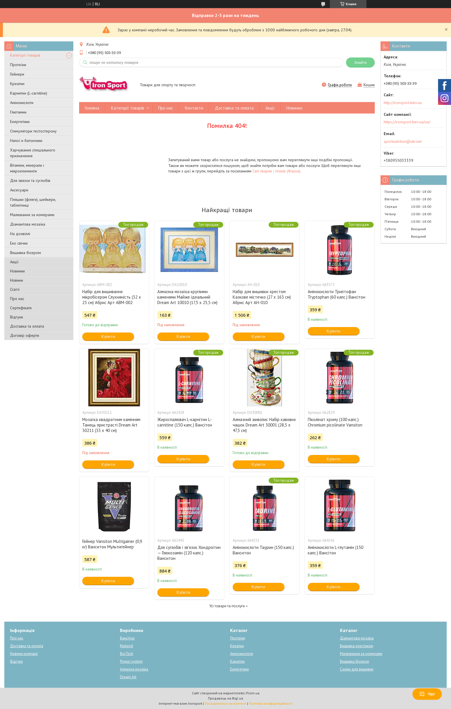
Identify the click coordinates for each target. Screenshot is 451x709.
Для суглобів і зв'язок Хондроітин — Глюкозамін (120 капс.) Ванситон (189, 553)
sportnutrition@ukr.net (403, 141)
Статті (15, 289)
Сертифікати (21, 307)
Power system (131, 661)
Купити (108, 336)
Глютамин (18, 112)
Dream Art (128, 677)
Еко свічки (19, 243)
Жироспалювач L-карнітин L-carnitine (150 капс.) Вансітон (184, 422)
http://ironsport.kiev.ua (403, 102)
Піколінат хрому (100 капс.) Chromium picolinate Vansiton (335, 422)
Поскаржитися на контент (225, 703)
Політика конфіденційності (271, 703)
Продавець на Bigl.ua (225, 698)
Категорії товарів (25, 55)
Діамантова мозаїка (27, 224)
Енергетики (20, 121)
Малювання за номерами (32, 214)
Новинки (17, 271)
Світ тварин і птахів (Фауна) (276, 171)
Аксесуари (19, 190)
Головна (92, 108)
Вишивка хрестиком (356, 645)
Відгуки (16, 317)
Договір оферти (24, 335)
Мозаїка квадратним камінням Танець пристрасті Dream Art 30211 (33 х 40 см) (111, 425)
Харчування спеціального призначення (32, 152)
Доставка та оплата (27, 326)
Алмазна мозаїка (134, 669)
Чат (427, 694)
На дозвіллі (20, 233)
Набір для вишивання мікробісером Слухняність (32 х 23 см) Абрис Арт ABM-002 (111, 297)
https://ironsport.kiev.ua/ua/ (407, 121)
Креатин (17, 83)
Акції (14, 261)
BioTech (126, 653)
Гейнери (17, 74)
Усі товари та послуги (227, 606)
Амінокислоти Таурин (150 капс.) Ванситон (263, 550)
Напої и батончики (26, 140)
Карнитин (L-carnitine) (28, 93)
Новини (16, 280)
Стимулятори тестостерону (33, 131)
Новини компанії (24, 653)
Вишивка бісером (25, 252)
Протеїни (18, 64)
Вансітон (127, 638)
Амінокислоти (21, 102)
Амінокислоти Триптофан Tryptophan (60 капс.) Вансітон (336, 294)
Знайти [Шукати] (360, 62)
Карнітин (237, 661)
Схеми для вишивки (356, 669)
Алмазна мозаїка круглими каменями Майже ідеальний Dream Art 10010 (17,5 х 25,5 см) (187, 297)
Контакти (194, 108)
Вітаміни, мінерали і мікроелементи (27, 168)
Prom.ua (252, 693)
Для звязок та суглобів (30, 180)
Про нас (17, 298)
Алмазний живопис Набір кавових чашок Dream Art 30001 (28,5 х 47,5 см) (264, 425)
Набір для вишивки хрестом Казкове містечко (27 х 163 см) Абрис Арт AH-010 (262, 297)
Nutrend (126, 645)
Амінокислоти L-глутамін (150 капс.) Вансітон (335, 550)
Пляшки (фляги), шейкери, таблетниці (33, 202)
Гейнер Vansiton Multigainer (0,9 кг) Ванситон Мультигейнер (112, 544)
